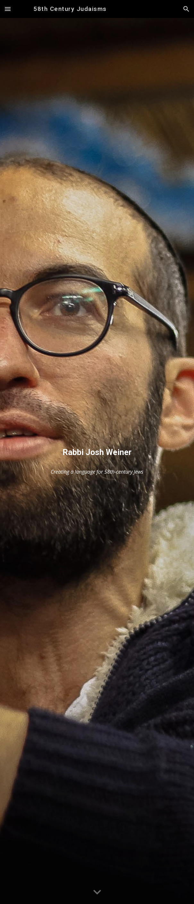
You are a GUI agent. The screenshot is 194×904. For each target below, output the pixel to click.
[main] (97, 452)
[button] (7, 9)
